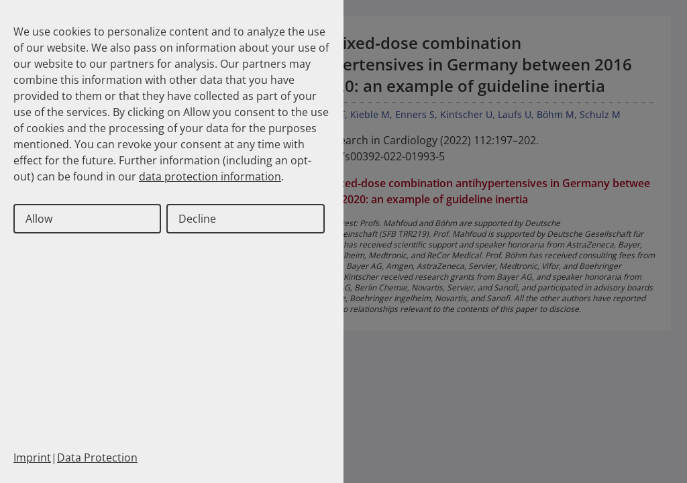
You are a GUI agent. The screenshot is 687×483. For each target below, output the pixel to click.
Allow (38, 218)
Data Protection (97, 457)
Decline (197, 218)
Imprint (32, 457)
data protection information (210, 176)
